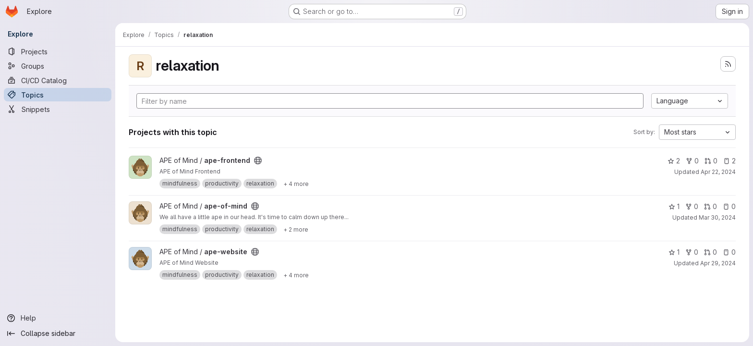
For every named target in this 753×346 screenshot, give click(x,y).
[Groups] (57, 66)
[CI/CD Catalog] (57, 80)
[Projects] (57, 51)
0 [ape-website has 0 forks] (691, 252)
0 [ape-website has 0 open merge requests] (710, 252)
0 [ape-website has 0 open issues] (729, 252)
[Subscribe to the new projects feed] (728, 64)
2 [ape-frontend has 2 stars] (674, 161)
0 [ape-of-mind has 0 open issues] (729, 206)
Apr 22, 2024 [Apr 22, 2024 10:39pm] (718, 171)
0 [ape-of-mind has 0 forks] (691, 206)
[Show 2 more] (296, 229)
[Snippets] (57, 109)
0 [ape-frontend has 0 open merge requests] (710, 161)
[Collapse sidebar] (57, 333)
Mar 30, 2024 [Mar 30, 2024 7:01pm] (717, 217)
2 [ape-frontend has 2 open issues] (729, 161)
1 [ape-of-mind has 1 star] (674, 206)
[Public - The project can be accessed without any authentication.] (258, 160)
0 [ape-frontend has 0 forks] (692, 161)
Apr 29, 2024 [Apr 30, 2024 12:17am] (718, 263)
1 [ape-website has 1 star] (674, 252)
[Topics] (57, 94)
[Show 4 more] (296, 183)
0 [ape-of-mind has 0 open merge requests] (710, 206)
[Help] (57, 318)
